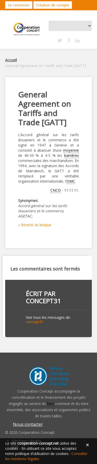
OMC (70, 181)
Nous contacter (28, 424)
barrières (71, 155)
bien (50, 403)
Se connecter (19, 5)
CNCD (55, 190)
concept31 (43, 301)
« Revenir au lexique (34, 224)
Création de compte (52, 5)
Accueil (11, 60)
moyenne (71, 150)
